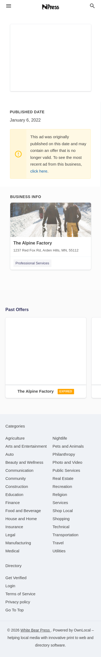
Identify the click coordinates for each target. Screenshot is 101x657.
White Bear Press (35, 630)
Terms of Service (20, 594)
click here (38, 171)
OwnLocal (82, 630)
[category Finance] (12, 502)
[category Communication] (19, 470)
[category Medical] (12, 551)
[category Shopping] (61, 518)
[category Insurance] (14, 526)
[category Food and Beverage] (23, 510)
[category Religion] (60, 494)
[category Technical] (61, 526)
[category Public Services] (66, 470)
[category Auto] (9, 454)
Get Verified (15, 577)
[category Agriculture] (15, 438)
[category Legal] (10, 534)
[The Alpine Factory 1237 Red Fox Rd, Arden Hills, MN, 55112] (50, 228)
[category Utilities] (59, 551)
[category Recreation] (62, 486)
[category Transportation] (65, 534)
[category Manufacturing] (18, 543)
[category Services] (60, 502)
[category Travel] (58, 543)
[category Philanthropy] (64, 454)
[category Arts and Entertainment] (26, 446)
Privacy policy (17, 602)
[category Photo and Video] (67, 462)
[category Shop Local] (63, 510)
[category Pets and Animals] (68, 446)
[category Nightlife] (60, 438)
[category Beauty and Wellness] (24, 462)
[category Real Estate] (63, 478)
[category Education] (14, 494)
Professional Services (32, 263)
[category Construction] (16, 486)
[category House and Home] (21, 518)
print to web (76, 638)
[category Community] (15, 478)
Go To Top (14, 610)
